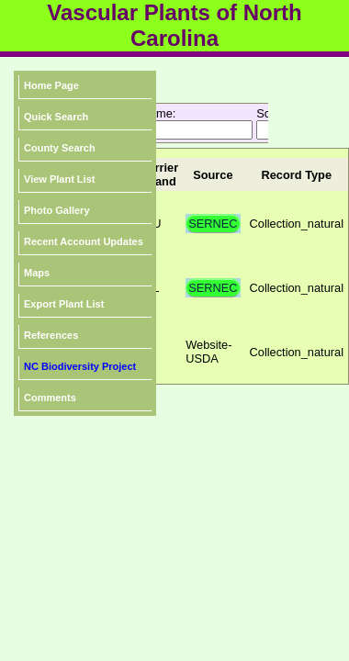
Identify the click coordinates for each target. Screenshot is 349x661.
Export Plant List (64, 303)
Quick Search (56, 116)
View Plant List (59, 179)
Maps (37, 272)
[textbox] (171, 130)
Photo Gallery (57, 210)
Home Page (51, 85)
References (51, 335)
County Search (60, 147)
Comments (50, 397)
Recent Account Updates (83, 241)
